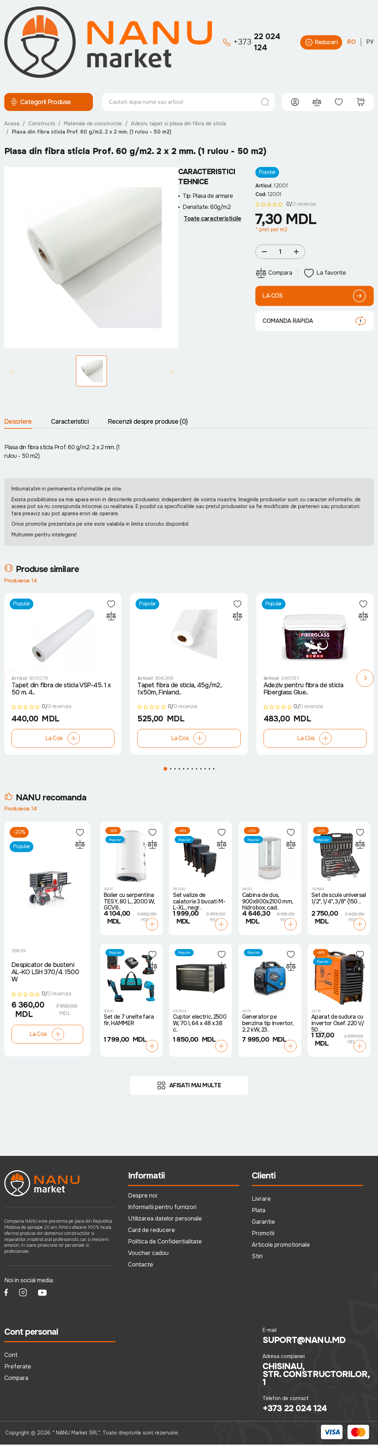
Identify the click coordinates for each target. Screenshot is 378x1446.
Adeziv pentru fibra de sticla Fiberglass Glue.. (303, 690)
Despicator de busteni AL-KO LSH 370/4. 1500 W (45, 974)
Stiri (257, 1257)
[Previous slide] (11, 372)
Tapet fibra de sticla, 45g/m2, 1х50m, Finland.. (179, 690)
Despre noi (142, 1197)
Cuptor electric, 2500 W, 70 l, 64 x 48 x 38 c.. (200, 1025)
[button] (13, 679)
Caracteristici (70, 422)
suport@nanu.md (304, 1341)
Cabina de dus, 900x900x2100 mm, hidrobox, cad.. (267, 903)
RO (351, 42)
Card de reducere (151, 1231)
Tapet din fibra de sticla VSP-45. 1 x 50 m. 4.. (61, 690)
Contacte (140, 1266)
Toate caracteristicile (212, 218)
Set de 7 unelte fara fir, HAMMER (129, 1021)
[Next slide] (171, 372)
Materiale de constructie (93, 123)
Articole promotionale (281, 1246)
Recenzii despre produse (148, 422)
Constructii (41, 123)
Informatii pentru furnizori (162, 1208)
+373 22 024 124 (295, 1410)
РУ (370, 42)
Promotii (263, 1234)
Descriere (18, 422)
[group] (91, 258)
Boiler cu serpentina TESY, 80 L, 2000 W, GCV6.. (129, 903)
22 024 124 (251, 42)
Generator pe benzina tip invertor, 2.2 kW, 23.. (267, 1025)
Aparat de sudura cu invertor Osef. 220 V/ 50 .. (337, 1025)
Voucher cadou (148, 1254)
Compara (16, 1379)
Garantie (263, 1223)
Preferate (17, 1368)
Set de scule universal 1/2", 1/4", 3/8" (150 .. (338, 900)
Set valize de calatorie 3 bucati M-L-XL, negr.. (199, 903)
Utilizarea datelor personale (165, 1220)
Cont (11, 1356)
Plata (258, 1211)
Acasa (11, 123)
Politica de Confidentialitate (165, 1243)
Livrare (261, 1200)
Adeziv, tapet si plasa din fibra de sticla (178, 123)
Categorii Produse (40, 102)
